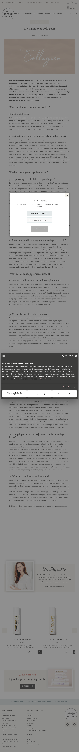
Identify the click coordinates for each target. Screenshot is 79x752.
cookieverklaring (44, 379)
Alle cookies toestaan (64, 394)
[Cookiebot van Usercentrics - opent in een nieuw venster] (64, 356)
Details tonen (67, 387)
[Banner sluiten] (76, 356)
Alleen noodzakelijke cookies (14, 394)
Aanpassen (39, 394)
